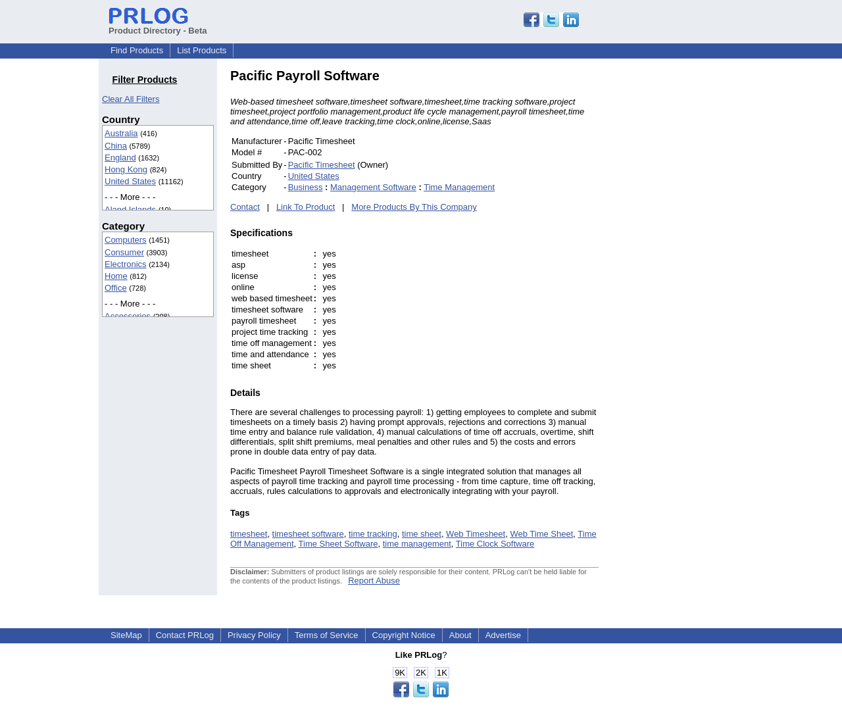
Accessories (128, 316)
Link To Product (305, 207)
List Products (201, 50)
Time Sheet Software (338, 544)
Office (116, 288)
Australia (121, 133)
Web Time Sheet (541, 534)
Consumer (124, 252)
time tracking (373, 534)
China (116, 146)
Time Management (459, 187)
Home (116, 276)
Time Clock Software (495, 544)
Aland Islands (130, 209)
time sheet (421, 534)
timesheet (248, 534)
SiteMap (126, 635)
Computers (126, 240)
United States (130, 181)
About (460, 635)
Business (305, 187)
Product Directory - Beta (158, 26)
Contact (245, 207)
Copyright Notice (403, 635)
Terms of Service (327, 635)
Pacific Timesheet (321, 165)
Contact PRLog (185, 635)
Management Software (373, 187)
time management (417, 544)
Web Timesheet (475, 534)
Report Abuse (374, 580)
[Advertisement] (687, 265)
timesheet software (308, 534)
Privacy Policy (254, 635)
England (120, 157)
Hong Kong (126, 169)
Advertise (503, 635)
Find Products (137, 50)
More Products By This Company (414, 207)
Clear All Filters (130, 99)
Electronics (126, 264)
